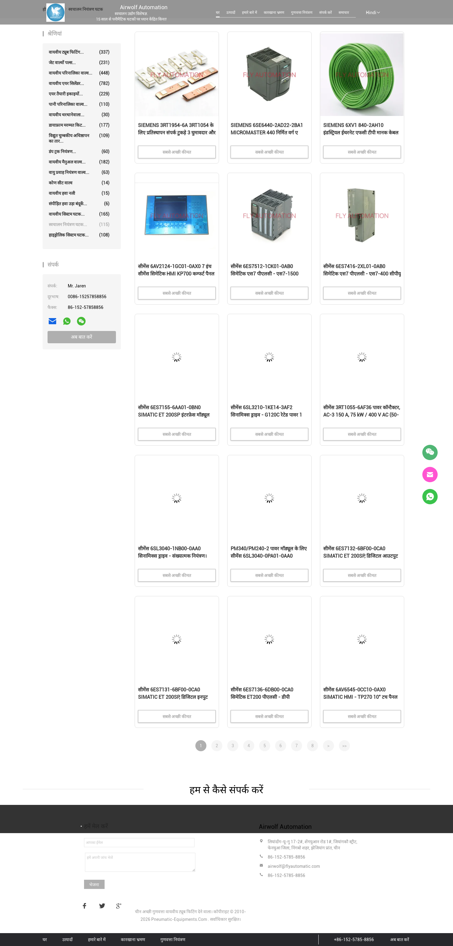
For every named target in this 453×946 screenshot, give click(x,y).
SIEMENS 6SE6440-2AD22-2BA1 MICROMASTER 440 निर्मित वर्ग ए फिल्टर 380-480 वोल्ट (267, 132)
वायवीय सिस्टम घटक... (79, 214)
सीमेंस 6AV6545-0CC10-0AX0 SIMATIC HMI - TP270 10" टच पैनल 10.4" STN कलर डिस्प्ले (360, 697)
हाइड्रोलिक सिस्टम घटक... (79, 235)
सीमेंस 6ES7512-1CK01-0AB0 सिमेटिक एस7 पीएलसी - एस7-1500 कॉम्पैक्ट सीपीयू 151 (264, 273)
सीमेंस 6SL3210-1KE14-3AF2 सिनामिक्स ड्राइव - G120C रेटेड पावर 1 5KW (266, 415)
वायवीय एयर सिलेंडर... (79, 83)
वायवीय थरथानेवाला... (79, 114)
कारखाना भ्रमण (274, 12)
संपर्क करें (325, 12)
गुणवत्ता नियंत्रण (302, 12)
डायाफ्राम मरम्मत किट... (79, 125)
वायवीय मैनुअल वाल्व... (79, 162)
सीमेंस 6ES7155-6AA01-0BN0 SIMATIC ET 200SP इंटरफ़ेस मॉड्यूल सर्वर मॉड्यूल (173, 415)
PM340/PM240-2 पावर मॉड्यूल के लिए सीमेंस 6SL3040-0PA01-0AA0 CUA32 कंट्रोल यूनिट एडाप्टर (269, 556)
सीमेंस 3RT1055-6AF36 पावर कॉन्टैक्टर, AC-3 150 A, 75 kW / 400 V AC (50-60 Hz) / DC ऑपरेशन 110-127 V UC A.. (361, 415)
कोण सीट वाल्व (79, 183)
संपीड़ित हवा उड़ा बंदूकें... (79, 203)
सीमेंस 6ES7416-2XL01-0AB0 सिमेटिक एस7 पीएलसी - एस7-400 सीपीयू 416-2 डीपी (362, 273)
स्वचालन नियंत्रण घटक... (79, 224)
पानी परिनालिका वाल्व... (79, 104)
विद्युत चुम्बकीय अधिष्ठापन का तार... (79, 138)
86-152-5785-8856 (286, 857)
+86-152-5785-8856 (354, 939)
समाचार (344, 12)
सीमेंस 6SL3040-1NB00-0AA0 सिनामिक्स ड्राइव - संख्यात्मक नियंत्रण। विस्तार (172, 556)
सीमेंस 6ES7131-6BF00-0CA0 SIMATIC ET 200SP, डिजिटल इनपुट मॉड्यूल (173, 697)
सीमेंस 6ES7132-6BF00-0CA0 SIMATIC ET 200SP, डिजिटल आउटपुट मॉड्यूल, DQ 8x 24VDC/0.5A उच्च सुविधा (360, 556)
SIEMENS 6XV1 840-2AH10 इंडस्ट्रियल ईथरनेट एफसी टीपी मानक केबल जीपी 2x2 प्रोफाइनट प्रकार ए (360, 132)
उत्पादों (230, 12)
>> (344, 745)
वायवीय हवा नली (79, 193)
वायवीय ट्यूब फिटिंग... (79, 52)
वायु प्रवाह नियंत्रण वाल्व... (79, 172)
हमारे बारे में (249, 12)
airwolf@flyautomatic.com (294, 866)
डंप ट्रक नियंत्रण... (79, 151)
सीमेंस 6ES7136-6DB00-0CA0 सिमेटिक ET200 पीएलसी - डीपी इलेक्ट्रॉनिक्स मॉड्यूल (262, 697)
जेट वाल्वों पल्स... (79, 62)
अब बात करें (81, 337)
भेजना (94, 885)
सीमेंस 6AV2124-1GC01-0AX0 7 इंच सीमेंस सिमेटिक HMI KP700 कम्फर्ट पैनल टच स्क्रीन (176, 273)
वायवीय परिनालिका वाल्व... (79, 73)
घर (218, 12)
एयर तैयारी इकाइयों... (79, 94)
